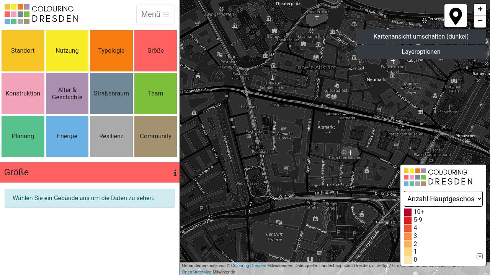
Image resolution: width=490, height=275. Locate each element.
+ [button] (480, 10)
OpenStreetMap (197, 272)
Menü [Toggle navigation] (155, 14)
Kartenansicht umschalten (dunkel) (421, 36)
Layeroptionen (421, 51)
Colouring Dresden (248, 265)
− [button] (480, 21)
